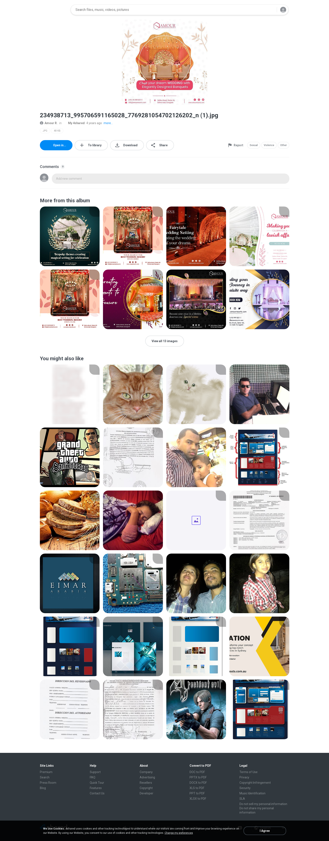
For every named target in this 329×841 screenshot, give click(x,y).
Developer (146, 793)
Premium (46, 772)
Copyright (146, 788)
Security (245, 788)
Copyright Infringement (255, 782)
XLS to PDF (197, 788)
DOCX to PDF (198, 782)
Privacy (244, 777)
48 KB (57, 130)
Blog (43, 788)
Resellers (146, 782)
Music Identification (252, 793)
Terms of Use (248, 772)
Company (146, 772)
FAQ (92, 777)
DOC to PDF (197, 772)
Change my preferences (179, 832)
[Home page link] (54, 10)
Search (44, 777)
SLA (242, 798)
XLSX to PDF (198, 798)
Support (95, 772)
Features (96, 788)
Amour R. (49, 123)
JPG (45, 130)
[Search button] (271, 10)
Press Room (48, 782)
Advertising (147, 777)
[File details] (70, 236)
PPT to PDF (197, 793)
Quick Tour (97, 782)
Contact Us (97, 793)
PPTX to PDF (198, 777)
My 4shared (74, 123)
